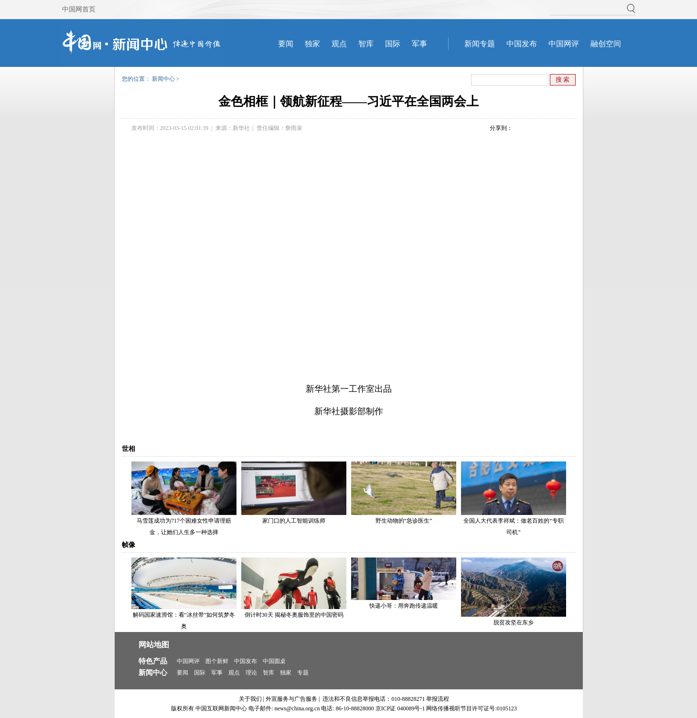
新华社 (241, 128)
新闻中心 (163, 78)
